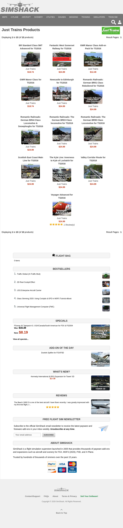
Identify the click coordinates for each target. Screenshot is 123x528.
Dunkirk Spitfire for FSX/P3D (52, 353)
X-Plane (14, 17)
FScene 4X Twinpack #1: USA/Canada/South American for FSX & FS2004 (43, 326)
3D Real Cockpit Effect (26, 282)
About (55, 496)
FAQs (46, 496)
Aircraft (26, 17)
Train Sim (112, 17)
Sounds (62, 17)
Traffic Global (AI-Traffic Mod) (28, 274)
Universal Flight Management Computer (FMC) (35, 307)
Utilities (50, 17)
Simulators (99, 17)
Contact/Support (32, 496)
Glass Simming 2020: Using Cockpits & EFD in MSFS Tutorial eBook (44, 299)
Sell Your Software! (89, 496)
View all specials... (21, 339)
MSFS (4, 17)
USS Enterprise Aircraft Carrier (29, 290)
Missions (73, 17)
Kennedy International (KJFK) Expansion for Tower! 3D (52, 377)
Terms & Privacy (69, 496)
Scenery (38, 17)
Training (85, 17)
